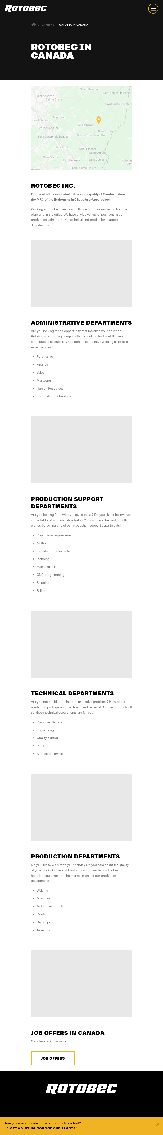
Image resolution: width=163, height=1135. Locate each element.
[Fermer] (158, 1124)
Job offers (53, 1058)
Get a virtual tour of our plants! (40, 1128)
